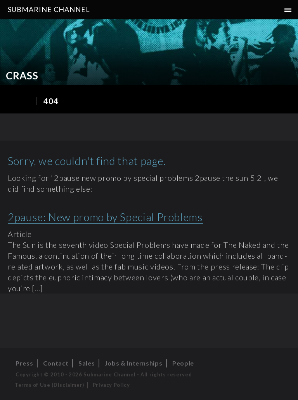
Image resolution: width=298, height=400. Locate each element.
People (183, 363)
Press (24, 363)
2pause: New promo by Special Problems (105, 216)
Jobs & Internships (134, 363)
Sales (86, 363)
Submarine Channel (49, 9)
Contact (55, 363)
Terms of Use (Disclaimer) (49, 385)
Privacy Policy (111, 385)
